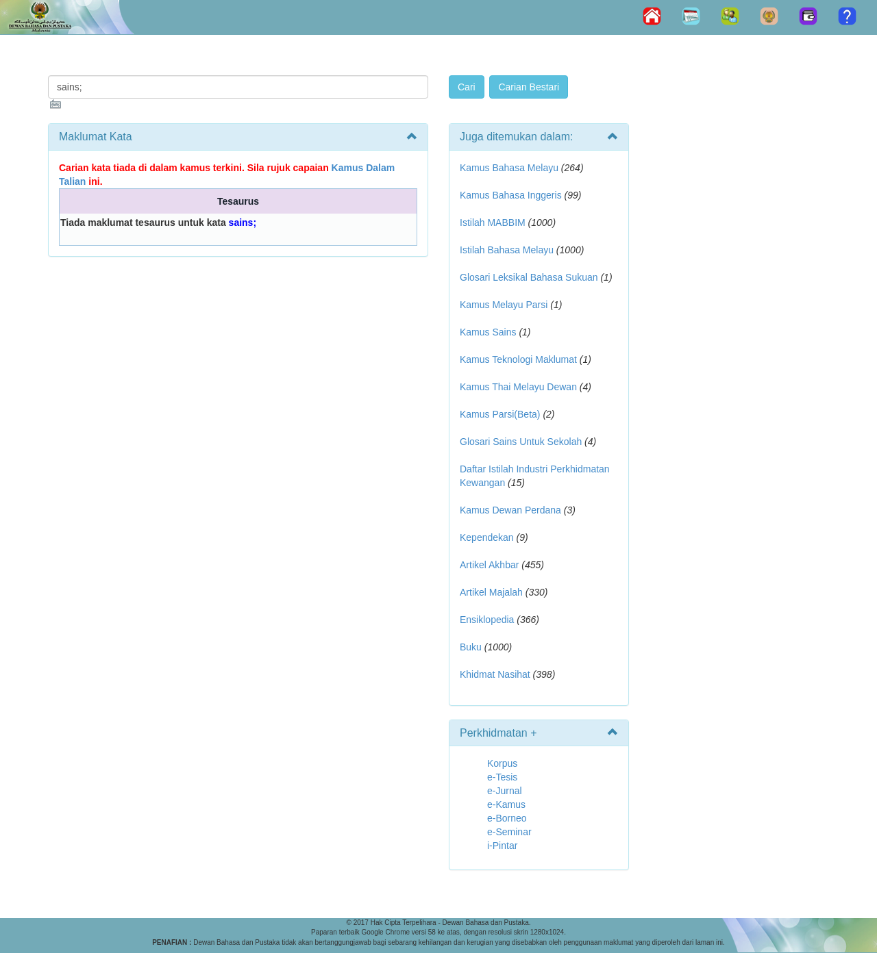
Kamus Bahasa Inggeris (511, 195)
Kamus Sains (488, 332)
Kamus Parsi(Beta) (500, 414)
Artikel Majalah (491, 592)
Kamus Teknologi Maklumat (518, 359)
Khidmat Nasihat (495, 674)
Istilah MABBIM (493, 222)
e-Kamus (506, 804)
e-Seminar (509, 831)
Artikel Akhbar (489, 564)
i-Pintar (502, 845)
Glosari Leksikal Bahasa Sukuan (529, 277)
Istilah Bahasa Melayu (507, 249)
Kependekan (487, 537)
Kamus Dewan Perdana (510, 510)
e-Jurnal (504, 790)
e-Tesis (502, 777)
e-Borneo (507, 818)
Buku (471, 646)
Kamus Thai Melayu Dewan (518, 386)
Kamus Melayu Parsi (503, 304)
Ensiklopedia (487, 619)
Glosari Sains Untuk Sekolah (521, 441)
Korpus (502, 763)
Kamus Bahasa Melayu (510, 167)
